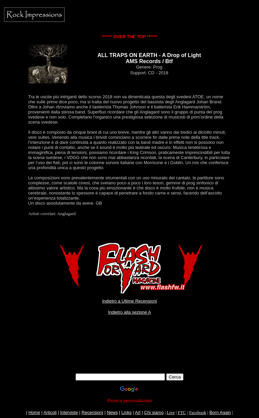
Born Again (220, 412)
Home (34, 412)
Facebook (197, 412)
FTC (182, 412)
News (112, 412)
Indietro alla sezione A (129, 312)
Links (126, 412)
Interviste (69, 412)
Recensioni (92, 412)
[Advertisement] (129, 358)
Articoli (50, 412)
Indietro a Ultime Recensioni (129, 301)
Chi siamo (154, 412)
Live (171, 412)
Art (138, 412)
